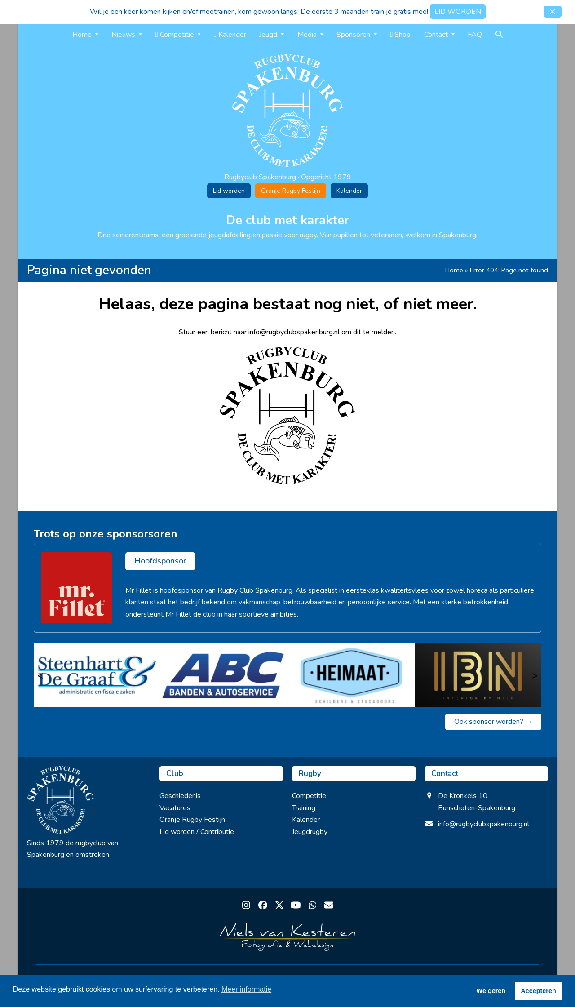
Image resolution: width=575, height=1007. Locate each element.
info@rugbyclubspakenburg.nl (483, 824)
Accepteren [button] (538, 990)
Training (303, 808)
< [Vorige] (40, 675)
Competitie (309, 796)
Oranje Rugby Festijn (290, 190)
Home (454, 270)
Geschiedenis (180, 796)
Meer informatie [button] (246, 989)
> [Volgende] (534, 675)
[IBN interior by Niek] (478, 675)
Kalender (349, 190)
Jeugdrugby (309, 832)
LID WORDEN (457, 12)
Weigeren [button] (491, 990)
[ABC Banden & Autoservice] (224, 675)
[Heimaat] (351, 675)
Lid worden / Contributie (196, 832)
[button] (553, 12)
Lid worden (229, 190)
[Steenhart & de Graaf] (97, 675)
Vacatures (174, 808)
